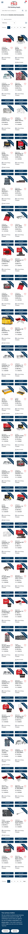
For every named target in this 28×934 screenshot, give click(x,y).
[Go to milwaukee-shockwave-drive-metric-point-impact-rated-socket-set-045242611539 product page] (20, 720)
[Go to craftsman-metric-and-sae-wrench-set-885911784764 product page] (20, 123)
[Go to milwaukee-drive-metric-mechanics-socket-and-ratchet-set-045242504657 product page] (20, 790)
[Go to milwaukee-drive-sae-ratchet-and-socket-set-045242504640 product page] (7, 790)
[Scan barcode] (26, 10)
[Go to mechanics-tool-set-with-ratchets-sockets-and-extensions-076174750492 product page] (7, 194)
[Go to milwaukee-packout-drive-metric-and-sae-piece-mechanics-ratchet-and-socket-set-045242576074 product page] (20, 88)
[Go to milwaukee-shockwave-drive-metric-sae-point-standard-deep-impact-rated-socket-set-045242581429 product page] (20, 546)
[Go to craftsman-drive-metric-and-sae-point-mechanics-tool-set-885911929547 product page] (7, 88)
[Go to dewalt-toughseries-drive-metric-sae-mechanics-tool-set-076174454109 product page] (7, 510)
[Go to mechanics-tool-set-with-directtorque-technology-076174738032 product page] (7, 333)
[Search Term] (12, 10)
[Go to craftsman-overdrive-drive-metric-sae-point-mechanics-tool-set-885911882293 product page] (20, 475)
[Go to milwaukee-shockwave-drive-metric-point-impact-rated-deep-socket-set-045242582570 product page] (7, 264)
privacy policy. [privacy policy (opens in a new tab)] (5, 922)
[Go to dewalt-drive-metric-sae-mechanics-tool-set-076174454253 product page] (20, 440)
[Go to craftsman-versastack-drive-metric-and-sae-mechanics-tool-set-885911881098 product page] (20, 298)
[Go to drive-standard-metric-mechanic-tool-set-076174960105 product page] (7, 826)
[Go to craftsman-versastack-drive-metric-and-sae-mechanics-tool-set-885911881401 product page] (7, 229)
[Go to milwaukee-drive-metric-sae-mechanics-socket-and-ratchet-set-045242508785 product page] (20, 333)
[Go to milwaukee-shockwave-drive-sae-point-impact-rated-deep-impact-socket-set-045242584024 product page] (20, 580)
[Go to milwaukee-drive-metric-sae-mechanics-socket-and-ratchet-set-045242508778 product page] (20, 615)
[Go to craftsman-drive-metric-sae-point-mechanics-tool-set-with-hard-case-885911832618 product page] (20, 510)
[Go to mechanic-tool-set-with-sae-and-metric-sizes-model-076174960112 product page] (20, 650)
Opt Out (15, 931)
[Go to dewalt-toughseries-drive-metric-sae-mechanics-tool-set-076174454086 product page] (7, 158)
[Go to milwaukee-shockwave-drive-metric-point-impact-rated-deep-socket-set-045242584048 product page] (7, 615)
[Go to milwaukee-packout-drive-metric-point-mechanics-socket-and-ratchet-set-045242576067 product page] (7, 650)
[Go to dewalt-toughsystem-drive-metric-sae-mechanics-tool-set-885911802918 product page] (20, 404)
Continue (5, 931)
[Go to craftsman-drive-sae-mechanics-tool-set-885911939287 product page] (20, 369)
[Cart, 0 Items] (25, 2)
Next (24, 27)
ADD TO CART (7, 65)
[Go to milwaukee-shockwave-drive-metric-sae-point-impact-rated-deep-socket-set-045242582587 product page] (20, 264)
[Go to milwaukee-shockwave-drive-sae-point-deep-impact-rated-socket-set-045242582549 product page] (7, 440)
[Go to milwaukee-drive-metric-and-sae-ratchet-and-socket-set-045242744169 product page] (20, 861)
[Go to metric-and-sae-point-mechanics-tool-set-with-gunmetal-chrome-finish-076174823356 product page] (7, 580)
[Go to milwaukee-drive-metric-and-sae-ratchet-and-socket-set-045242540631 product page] (20, 158)
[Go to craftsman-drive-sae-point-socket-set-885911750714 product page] (7, 123)
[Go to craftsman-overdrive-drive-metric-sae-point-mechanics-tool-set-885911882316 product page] (7, 53)
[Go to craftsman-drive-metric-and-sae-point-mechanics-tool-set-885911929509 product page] (7, 369)
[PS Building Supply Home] (14, 3)
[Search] (23, 10)
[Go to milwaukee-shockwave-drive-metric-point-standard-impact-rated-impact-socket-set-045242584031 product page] (7, 720)
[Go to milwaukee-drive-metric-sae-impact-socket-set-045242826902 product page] (20, 194)
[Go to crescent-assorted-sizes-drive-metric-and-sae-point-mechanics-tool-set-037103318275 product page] (7, 755)
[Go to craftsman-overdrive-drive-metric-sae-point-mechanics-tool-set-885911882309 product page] (7, 298)
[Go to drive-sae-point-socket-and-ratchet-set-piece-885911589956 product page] (20, 229)
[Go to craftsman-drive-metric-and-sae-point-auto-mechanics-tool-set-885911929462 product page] (7, 475)
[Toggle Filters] (26, 23)
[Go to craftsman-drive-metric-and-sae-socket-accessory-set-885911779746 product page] (7, 546)
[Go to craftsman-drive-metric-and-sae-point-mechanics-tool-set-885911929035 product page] (7, 685)
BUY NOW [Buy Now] (7, 103)
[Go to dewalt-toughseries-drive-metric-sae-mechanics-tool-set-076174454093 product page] (20, 53)
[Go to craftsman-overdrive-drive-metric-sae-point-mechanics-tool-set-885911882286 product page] (7, 861)
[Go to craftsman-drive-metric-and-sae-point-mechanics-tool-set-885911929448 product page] (20, 755)
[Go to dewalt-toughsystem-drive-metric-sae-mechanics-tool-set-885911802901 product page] (7, 404)
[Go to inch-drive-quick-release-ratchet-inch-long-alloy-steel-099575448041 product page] (20, 826)
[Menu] (2, 2)
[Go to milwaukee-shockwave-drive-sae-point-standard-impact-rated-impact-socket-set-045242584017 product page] (20, 685)
